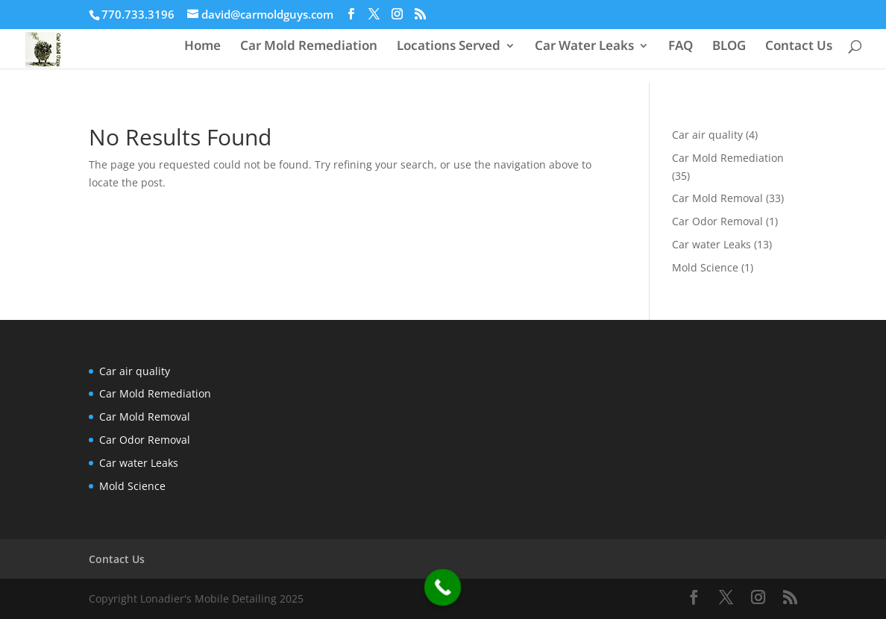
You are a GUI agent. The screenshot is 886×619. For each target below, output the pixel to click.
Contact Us (798, 47)
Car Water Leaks (584, 47)
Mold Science (705, 267)
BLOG (729, 47)
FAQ (680, 47)
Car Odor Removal (717, 221)
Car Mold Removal (717, 198)
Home (202, 47)
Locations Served (448, 47)
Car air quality (707, 135)
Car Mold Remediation (308, 47)
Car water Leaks (711, 244)
